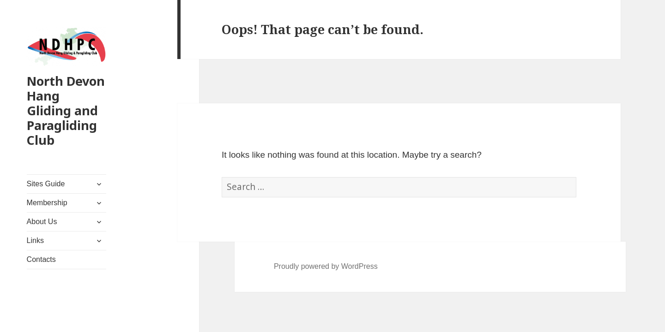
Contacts (41, 259)
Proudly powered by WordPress (326, 266)
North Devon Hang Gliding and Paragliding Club (66, 110)
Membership (47, 203)
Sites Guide (46, 184)
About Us (42, 221)
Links (35, 240)
